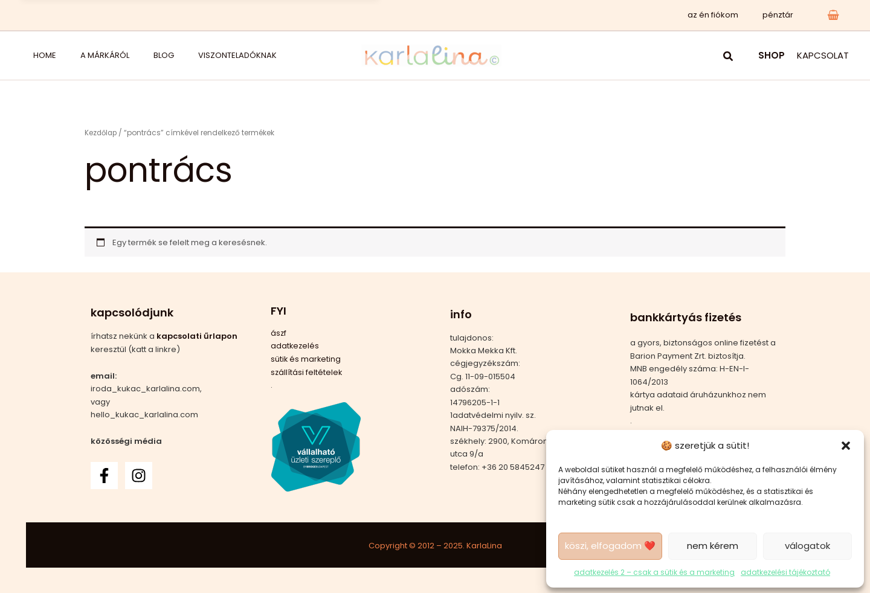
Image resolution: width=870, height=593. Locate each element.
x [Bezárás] (360, 14)
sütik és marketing (306, 358)
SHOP (771, 55)
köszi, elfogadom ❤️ (610, 545)
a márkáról (77, 55)
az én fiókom (725, 15)
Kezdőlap (102, 132)
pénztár (782, 15)
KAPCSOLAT (823, 55)
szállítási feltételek (307, 371)
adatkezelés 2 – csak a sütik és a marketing (654, 571)
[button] (846, 445)
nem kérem (712, 545)
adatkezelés (295, 345)
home (32, 55)
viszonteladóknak (180, 55)
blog (121, 55)
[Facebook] (104, 475)
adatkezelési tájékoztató (785, 571)
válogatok (807, 545)
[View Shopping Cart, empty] (833, 15)
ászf (279, 333)
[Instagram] (138, 475)
